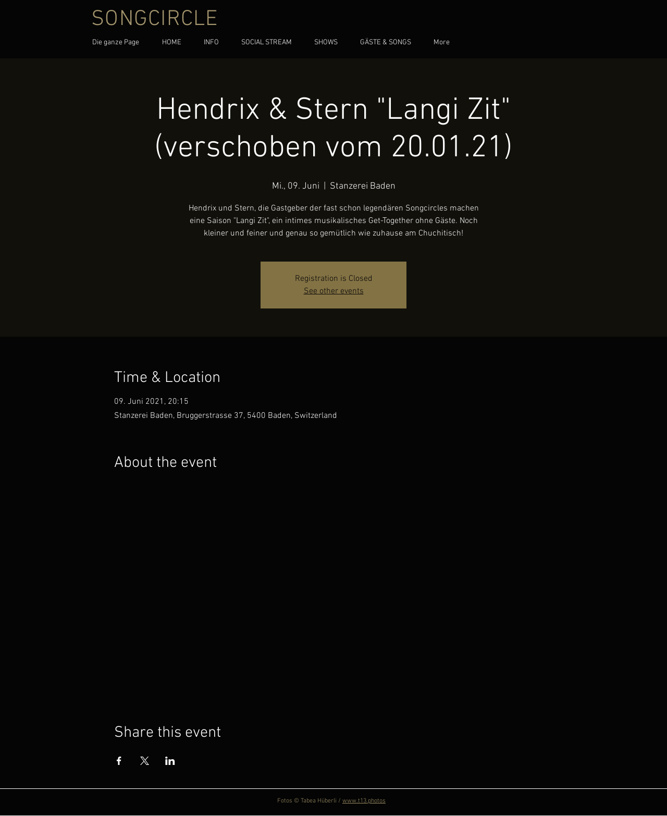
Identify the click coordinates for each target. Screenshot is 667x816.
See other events (334, 291)
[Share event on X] (145, 761)
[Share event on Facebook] (119, 761)
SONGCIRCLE (154, 19)
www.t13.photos (364, 801)
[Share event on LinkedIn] (170, 761)
